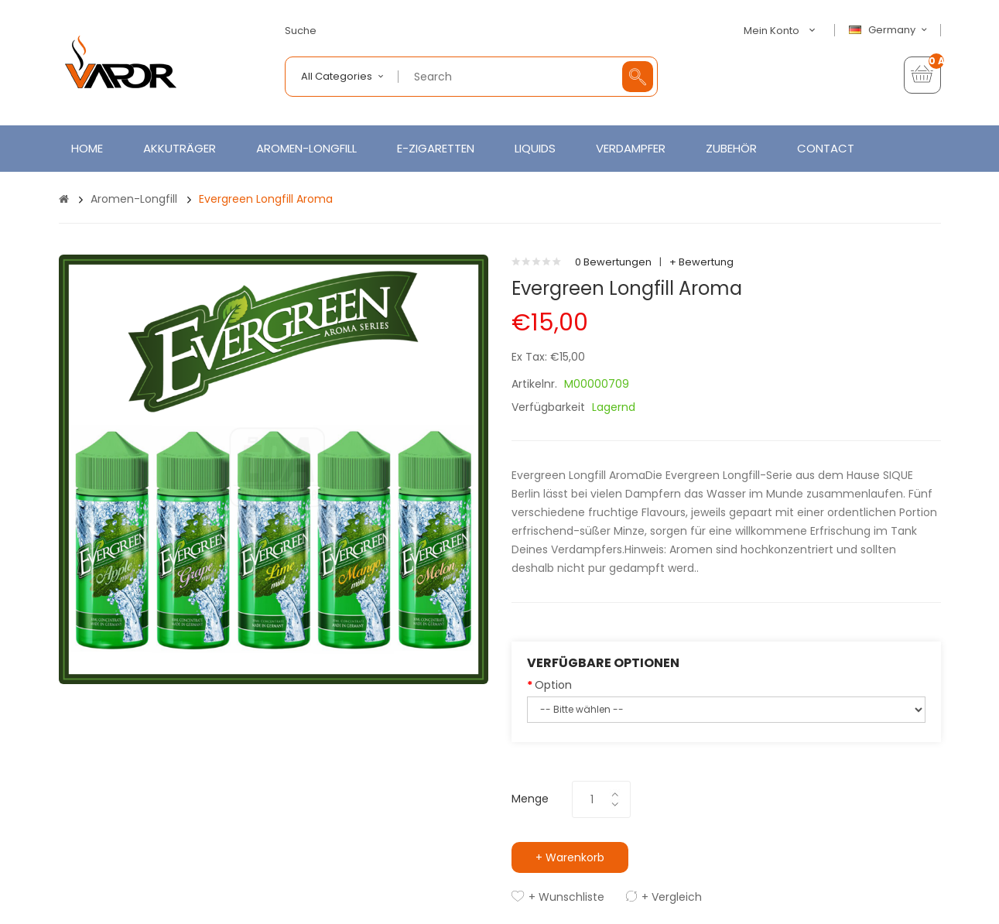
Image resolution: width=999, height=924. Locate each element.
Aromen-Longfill (134, 199)
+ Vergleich (671, 897)
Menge (530, 798)
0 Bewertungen (613, 262)
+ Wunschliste (566, 897)
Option (553, 685)
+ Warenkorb (569, 857)
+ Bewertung (701, 262)
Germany (890, 30)
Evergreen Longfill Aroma (266, 199)
